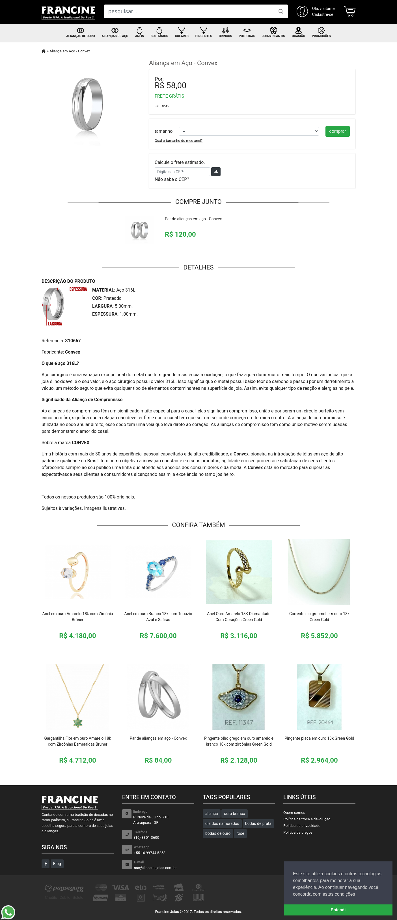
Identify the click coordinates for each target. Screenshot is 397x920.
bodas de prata (258, 823)
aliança (211, 813)
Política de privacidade (301, 825)
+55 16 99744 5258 (164, 850)
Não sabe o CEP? (172, 179)
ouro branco (234, 813)
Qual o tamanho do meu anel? (178, 140)
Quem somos (294, 812)
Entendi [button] (338, 910)
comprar (337, 131)
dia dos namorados (222, 823)
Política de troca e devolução (306, 819)
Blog (57, 863)
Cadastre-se (322, 14)
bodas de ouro (217, 833)
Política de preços (297, 832)
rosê (240, 833)
